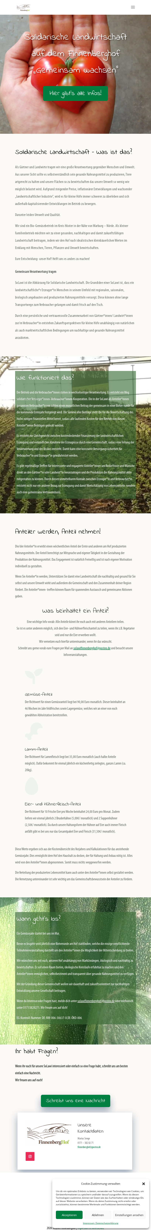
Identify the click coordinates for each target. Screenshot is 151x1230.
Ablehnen (98, 1215)
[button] (143, 1184)
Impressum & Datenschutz (90, 1228)
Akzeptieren (69, 1215)
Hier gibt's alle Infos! (75, 93)
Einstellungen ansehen (129, 1215)
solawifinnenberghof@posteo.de (91, 648)
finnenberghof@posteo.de (89, 1147)
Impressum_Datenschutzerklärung (100, 1223)
